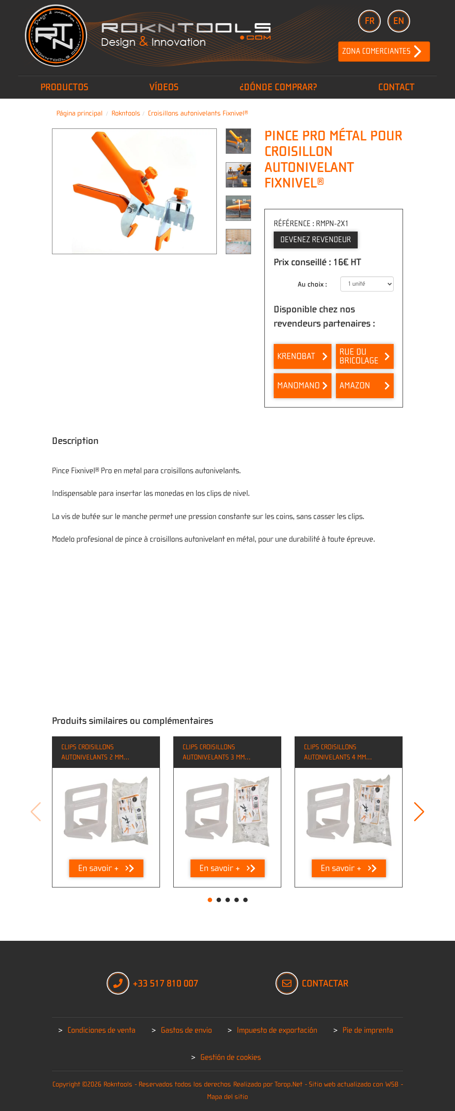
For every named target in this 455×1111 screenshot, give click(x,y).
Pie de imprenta (368, 1030)
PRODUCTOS (64, 87)
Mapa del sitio (227, 1097)
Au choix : (312, 284)
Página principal (79, 113)
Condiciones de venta (102, 1030)
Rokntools (126, 113)
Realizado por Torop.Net (268, 1084)
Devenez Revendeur (315, 239)
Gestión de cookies (230, 1057)
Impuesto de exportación (277, 1030)
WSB (392, 1084)
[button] (419, 812)
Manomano (302, 385)
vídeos (164, 87)
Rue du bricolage (364, 356)
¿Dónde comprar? (278, 87)
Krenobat (302, 356)
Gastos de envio (186, 1030)
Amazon (364, 385)
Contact (396, 87)
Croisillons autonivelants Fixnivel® (198, 113)
